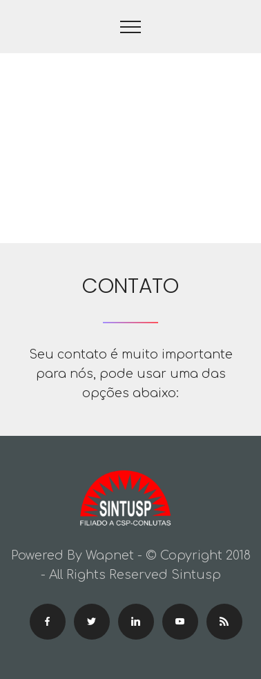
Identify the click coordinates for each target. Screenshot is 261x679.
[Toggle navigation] (131, 27)
